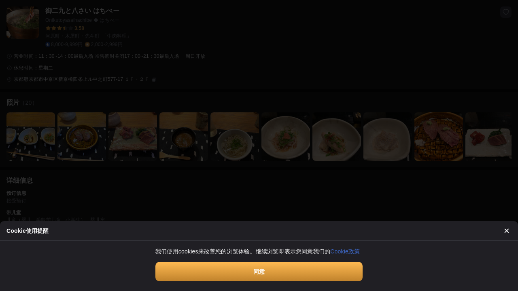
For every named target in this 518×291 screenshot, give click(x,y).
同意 (259, 271)
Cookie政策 (345, 251)
